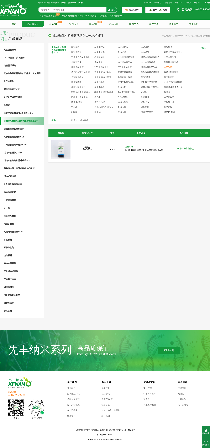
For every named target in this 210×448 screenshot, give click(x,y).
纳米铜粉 (75, 47)
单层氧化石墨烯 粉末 (48, 16)
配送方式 (147, 399)
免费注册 (105, 388)
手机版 (188, 3)
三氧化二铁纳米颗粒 (80, 57)
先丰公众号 (183, 405)
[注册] (80, 3)
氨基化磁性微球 (125, 77)
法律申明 (182, 388)
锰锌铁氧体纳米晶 (149, 67)
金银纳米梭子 (77, 77)
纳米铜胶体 (99, 47)
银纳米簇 (122, 107)
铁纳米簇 (122, 112)
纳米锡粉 (98, 112)
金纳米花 (122, 87)
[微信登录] (72, 3)
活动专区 (54, 24)
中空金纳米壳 (170, 57)
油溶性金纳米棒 (171, 62)
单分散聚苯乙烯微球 (80, 72)
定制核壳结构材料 (149, 82)
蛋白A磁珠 (146, 77)
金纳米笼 (145, 52)
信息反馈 (111, 430)
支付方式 (147, 388)
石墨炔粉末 (103, 16)
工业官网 (206, 3)
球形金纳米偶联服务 (150, 57)
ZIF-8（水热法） (91, 16)
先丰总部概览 (73, 405)
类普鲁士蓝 (169, 102)
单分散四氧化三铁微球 (128, 92)
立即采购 (169, 350)
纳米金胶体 (76, 52)
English (197, 3)
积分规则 (105, 416)
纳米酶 (74, 107)
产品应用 (114, 24)
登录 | (155, 10)
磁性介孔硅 (99, 102)
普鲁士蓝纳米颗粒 (102, 72)
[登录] (63, 3)
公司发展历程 (73, 399)
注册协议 (105, 405)
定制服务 (74, 24)
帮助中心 (119, 430)
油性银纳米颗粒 (78, 87)
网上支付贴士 (149, 405)
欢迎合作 (182, 399)
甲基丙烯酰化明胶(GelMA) (72, 16)
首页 (14, 24)
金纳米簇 (145, 97)
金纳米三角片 (77, 62)
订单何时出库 (149, 394)
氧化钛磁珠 (76, 82)
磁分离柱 (145, 107)
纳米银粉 (145, 47)
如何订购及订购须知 (110, 410)
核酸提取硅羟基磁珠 (103, 92)
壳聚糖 (144, 92)
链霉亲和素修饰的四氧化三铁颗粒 (86, 92)
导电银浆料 (99, 52)
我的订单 (178, 3)
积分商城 (168, 3)
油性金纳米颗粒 (148, 62)
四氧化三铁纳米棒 (79, 97)
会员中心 (147, 3)
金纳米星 (98, 62)
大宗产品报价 (107, 399)
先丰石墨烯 (72, 410)
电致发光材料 (147, 112)
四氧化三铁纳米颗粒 (173, 52)
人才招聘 (78, 430)
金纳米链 (168, 67)
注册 (165, 10)
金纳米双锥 (169, 97)
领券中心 (157, 3)
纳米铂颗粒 (99, 82)
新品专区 (94, 24)
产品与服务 (33, 24)
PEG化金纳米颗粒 (102, 67)
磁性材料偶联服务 (126, 57)
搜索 (113, 10)
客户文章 (153, 24)
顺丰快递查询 (130, 430)
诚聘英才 (182, 394)
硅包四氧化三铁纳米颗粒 (152, 87)
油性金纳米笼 (77, 67)
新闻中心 (133, 24)
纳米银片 (168, 47)
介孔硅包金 (123, 97)
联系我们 (71, 416)
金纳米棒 (122, 52)
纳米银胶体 (123, 47)
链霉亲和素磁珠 (125, 72)
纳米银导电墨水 (125, 62)
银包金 (167, 92)
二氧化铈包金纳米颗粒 (104, 107)
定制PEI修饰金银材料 (127, 82)
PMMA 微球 (169, 112)
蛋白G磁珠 (169, 77)
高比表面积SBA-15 (117, 16)
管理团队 (95, 430)
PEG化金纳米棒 (125, 67)
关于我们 (193, 24)
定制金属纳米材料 (102, 77)
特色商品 (84, 120)
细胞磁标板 (99, 57)
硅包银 (97, 97)
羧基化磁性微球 (171, 72)
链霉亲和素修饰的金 (173, 87)
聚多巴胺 (145, 102)
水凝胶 (74, 112)
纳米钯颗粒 (99, 87)
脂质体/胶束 (76, 102)
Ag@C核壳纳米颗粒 (173, 82)
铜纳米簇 (168, 107)
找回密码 (105, 394)
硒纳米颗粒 (123, 102)
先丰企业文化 (73, 394)
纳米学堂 (173, 24)
